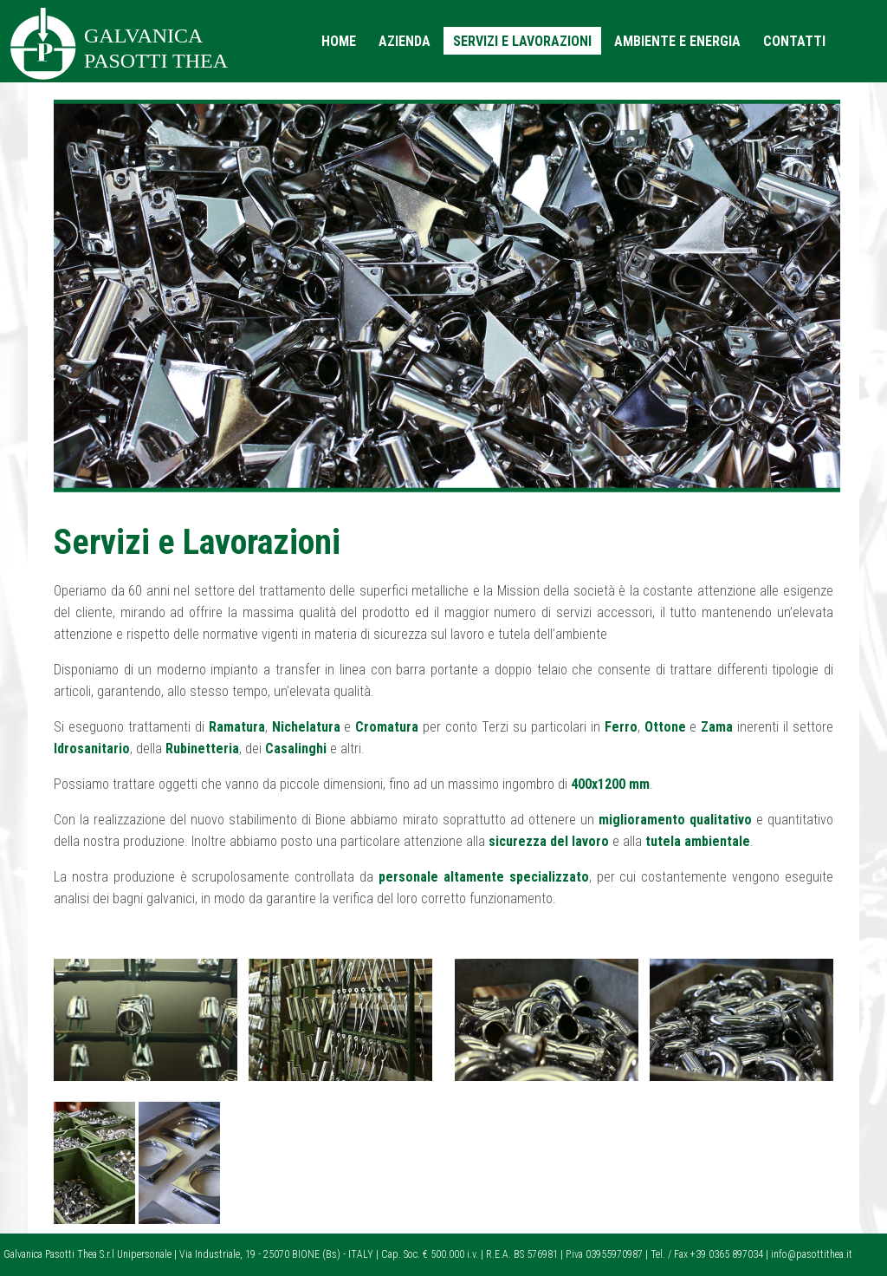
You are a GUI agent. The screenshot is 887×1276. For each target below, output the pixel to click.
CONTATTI (794, 41)
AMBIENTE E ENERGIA (677, 41)
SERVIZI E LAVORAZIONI (522, 41)
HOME (338, 41)
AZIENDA (405, 41)
